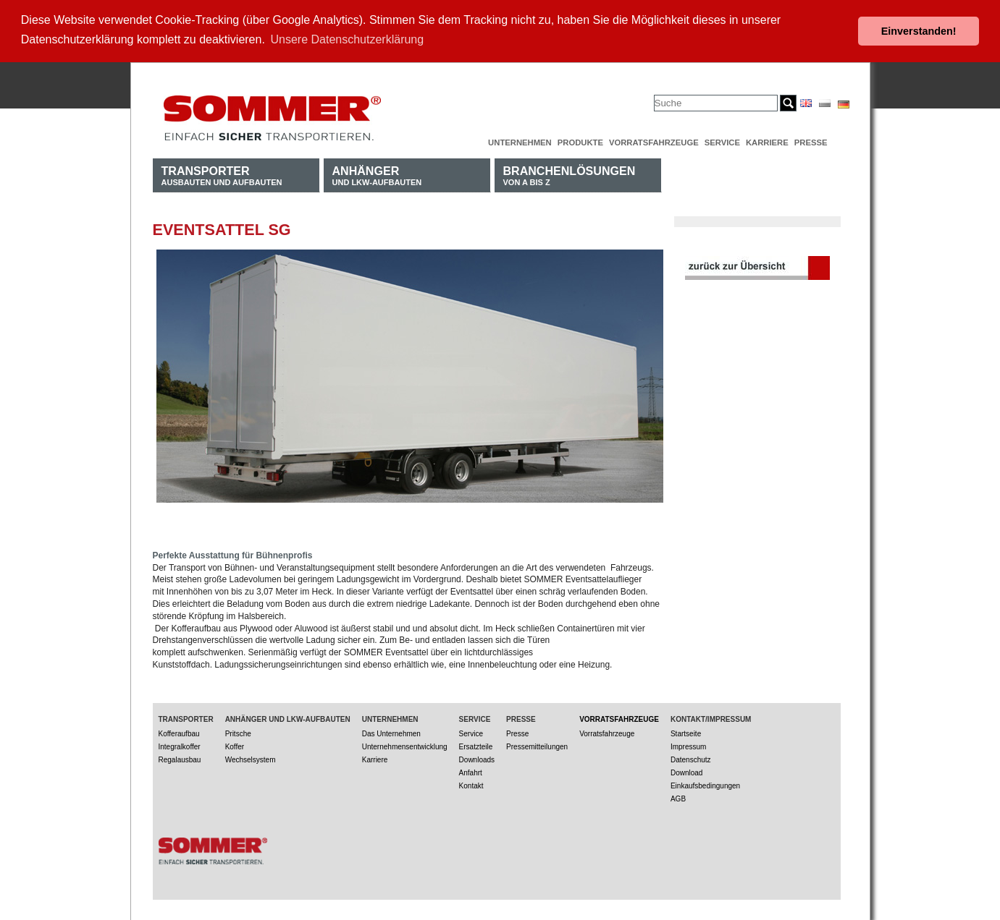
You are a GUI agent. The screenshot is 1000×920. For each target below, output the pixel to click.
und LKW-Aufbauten (377, 174)
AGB (678, 797)
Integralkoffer (180, 745)
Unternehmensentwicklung (405, 745)
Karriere (767, 141)
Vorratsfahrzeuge (654, 141)
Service (722, 141)
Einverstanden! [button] (919, 31)
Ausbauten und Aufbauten (221, 174)
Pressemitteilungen (537, 745)
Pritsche (238, 732)
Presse (811, 141)
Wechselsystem (250, 758)
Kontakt (471, 784)
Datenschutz (691, 758)
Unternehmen (520, 141)
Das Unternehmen (391, 732)
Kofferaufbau (179, 732)
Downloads (477, 758)
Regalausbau (180, 758)
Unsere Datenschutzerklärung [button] (347, 39)
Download (686, 771)
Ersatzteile (476, 745)
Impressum (688, 745)
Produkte (580, 141)
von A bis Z (569, 174)
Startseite (686, 732)
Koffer (235, 745)
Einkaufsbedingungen (705, 784)
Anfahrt (470, 771)
